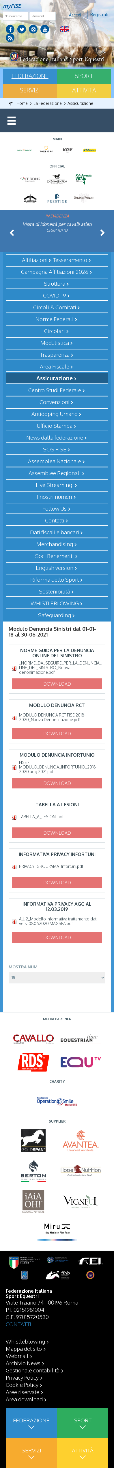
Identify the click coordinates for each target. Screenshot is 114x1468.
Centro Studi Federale (54, 389)
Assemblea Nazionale (54, 460)
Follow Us (54, 508)
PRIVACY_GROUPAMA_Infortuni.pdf (51, 866)
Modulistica (54, 342)
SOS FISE (54, 449)
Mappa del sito (24, 1348)
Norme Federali (54, 318)
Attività (84, 90)
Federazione (30, 75)
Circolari (54, 330)
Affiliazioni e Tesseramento (54, 259)
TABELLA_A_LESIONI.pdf (41, 816)
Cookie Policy (22, 1384)
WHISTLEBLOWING (55, 603)
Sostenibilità (54, 591)
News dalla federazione (54, 437)
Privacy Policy (22, 1377)
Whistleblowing (25, 1341)
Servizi (30, 90)
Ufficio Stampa (54, 425)
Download (57, 684)
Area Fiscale (54, 366)
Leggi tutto (57, 230)
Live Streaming (54, 484)
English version (54, 567)
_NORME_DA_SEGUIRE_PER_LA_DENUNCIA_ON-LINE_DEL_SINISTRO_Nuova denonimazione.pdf (60, 668)
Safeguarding (54, 614)
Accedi (75, 14)
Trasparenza (55, 354)
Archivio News (23, 1362)
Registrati (99, 14)
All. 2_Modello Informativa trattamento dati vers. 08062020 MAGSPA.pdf (58, 921)
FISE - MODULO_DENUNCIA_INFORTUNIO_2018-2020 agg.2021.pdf (58, 767)
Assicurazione (54, 378)
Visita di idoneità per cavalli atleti (57, 224)
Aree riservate (22, 1391)
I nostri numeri (54, 496)
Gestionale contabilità (32, 1370)
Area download (24, 1399)
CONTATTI (18, 1323)
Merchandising (54, 543)
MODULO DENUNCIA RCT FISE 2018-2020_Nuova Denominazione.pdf (52, 717)
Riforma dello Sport (54, 579)
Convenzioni (55, 401)
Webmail (17, 1355)
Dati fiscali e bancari (54, 532)
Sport (84, 75)
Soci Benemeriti (54, 555)
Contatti (54, 520)
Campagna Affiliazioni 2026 (54, 271)
